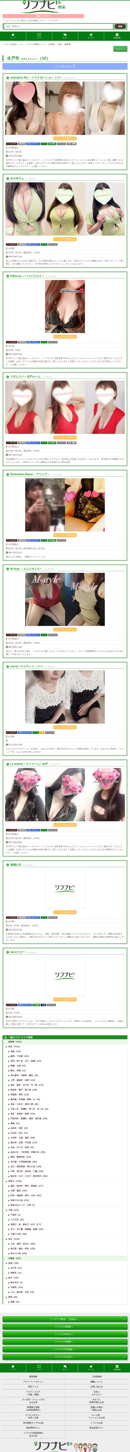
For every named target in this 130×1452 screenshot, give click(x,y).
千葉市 (13, 1215)
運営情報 (33, 1376)
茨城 (10, 1263)
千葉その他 (15, 1234)
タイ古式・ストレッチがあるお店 (33, 1401)
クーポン (91, 36)
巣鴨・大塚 (15, 1066)
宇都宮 (13, 1287)
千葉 (10, 1210)
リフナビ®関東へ (90, 1326)
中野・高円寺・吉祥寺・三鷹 (23, 1171)
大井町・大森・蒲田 (19, 1138)
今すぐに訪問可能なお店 (96, 1401)
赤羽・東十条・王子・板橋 (22, 1061)
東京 (10, 1046)
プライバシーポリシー (33, 1382)
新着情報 (117, 36)
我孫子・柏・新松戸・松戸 (22, 1224)
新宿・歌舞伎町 (17, 1157)
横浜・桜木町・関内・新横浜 (23, 1186)
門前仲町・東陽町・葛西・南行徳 (25, 1118)
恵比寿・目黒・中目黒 (20, 1142)
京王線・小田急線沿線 (20, 1162)
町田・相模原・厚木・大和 (22, 1195)
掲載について (96, 1382)
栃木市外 (14, 1282)
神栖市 (13, 1273)
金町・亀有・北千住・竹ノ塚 (23, 1085)
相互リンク (33, 1387)
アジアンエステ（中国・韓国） (33, 1393)
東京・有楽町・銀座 (19, 1114)
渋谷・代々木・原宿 (19, 1147)
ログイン (120, 48)
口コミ (65, 36)
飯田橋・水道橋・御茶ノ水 (22, 1099)
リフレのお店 (96, 1423)
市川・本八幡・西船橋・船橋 (23, 1229)
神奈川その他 (16, 1200)
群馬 (10, 1297)
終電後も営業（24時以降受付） (33, 1408)
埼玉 (10, 1239)
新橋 (12, 1123)
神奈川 (11, 1181)
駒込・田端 (15, 1070)
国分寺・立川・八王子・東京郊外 (25, 1176)
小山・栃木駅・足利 (19, 1292)
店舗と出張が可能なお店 (96, 1408)
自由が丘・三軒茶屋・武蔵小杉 (24, 1152)
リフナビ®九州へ (90, 1357)
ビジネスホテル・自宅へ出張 (33, 1416)
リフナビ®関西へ (90, 1341)
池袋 (12, 1051)
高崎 (12, 1302)
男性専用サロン (33, 1428)
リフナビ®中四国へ (89, 1349)
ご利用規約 (96, 1376)
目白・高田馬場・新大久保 (22, 1166)
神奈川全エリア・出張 (20, 1205)
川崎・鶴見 (15, 1190)
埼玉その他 (15, 1253)
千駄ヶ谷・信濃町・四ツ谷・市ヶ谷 (26, 1109)
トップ (13, 36)
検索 (120, 26)
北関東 (11, 1258)
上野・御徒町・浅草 (19, 1080)
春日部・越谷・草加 (19, 1248)
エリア (39, 36)
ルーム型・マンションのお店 (96, 1416)
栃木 (10, 1278)
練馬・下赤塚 (16, 1056)
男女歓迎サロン (96, 1428)
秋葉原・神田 (16, 1094)
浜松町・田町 (16, 1128)
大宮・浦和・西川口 (19, 1244)
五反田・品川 (16, 1133)
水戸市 (13, 1268)
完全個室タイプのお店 (33, 1423)
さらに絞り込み (65, 66)
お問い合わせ (96, 1387)
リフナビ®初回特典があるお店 (33, 1434)
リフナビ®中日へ (90, 1334)
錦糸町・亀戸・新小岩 (20, 1090)
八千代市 (14, 1219)
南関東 (11, 1042)
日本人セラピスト (96, 1393)
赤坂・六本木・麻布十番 (21, 1104)
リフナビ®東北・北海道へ (87, 1319)
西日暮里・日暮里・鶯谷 (21, 1075)
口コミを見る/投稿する (65, 138)
